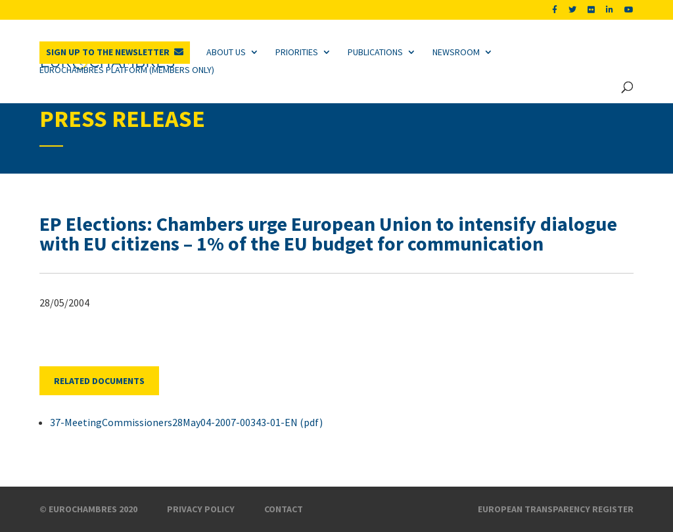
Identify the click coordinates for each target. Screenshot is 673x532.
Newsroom (456, 52)
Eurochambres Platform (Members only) (126, 70)
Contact (283, 509)
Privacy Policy (201, 509)
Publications (375, 52)
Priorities (296, 52)
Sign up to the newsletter (108, 52)
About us (226, 52)
